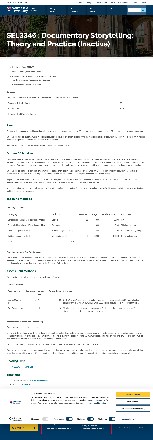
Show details (125, 435)
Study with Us (74, 12)
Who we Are (58, 12)
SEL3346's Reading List (22, 367)
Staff (113, 3)
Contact (143, 3)
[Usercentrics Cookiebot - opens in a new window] (15, 435)
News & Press (123, 3)
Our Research (90, 12)
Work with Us (107, 12)
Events (134, 3)
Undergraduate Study (18, 3)
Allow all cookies (133, 411)
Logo (17, 11)
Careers (79, 3)
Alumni (120, 12)
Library (88, 3)
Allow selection (132, 418)
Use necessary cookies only (133, 425)
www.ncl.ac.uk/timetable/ (39, 381)
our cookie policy (98, 419)
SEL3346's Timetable (21, 384)
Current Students (101, 3)
